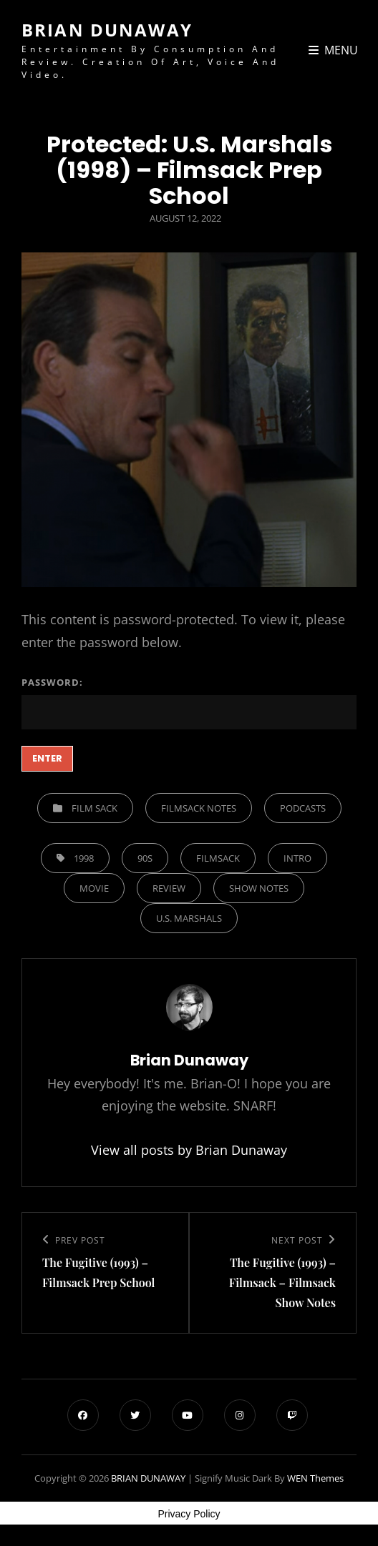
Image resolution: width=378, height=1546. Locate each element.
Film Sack (94, 808)
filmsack (218, 858)
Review (168, 888)
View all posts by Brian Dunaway (189, 1149)
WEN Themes (315, 1478)
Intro (297, 858)
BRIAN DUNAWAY (107, 29)
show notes (259, 888)
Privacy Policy (189, 1514)
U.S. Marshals (189, 918)
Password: (189, 702)
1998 (84, 858)
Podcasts (303, 808)
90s (144, 858)
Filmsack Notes (198, 808)
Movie (94, 888)
